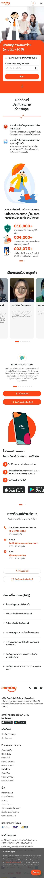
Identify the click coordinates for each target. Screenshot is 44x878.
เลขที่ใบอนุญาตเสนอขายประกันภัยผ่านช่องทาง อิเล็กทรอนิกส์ (19, 841)
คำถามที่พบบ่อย (7, 796)
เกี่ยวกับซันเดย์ (7, 792)
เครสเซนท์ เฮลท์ (7, 765)
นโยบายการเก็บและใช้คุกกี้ (13, 862)
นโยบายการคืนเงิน (8, 815)
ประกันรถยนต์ (6, 738)
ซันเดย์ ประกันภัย (8, 761)
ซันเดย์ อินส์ (5, 757)
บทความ (4, 800)
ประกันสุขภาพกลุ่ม (8, 734)
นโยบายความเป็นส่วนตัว (10, 808)
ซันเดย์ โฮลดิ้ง (6, 750)
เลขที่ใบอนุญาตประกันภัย (17, 846)
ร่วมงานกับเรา (6, 804)
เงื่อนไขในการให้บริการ (10, 812)
